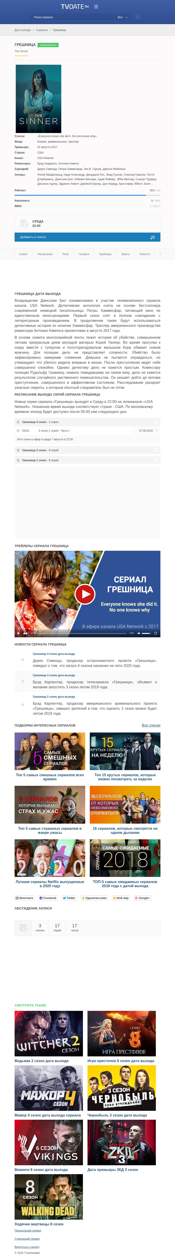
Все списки (151, 725)
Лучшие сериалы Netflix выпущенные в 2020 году (50, 884)
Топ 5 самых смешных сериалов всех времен (50, 777)
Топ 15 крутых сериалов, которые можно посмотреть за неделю (125, 777)
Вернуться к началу (27, 1247)
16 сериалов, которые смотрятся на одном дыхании (125, 831)
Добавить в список (33, 237)
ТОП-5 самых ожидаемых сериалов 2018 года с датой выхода (125, 884)
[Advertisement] (68, 273)
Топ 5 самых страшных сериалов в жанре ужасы (50, 831)
